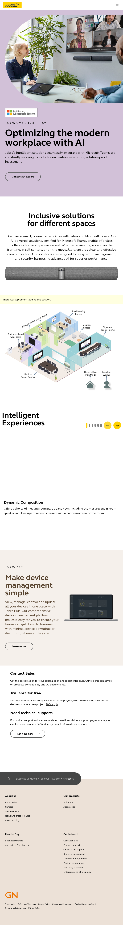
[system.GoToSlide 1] (89, 425)
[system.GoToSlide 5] (101, 425)
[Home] (8, 779)
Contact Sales (70, 840)
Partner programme (73, 863)
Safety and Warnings (27, 904)
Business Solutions (26, 778)
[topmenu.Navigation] (117, 5)
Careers (9, 807)
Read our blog (12, 820)
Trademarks (10, 904)
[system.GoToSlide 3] (95, 425)
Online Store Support (74, 849)
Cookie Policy (44, 904)
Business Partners (14, 840)
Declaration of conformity (86, 904)
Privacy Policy (34, 908)
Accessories (69, 807)
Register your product (74, 854)
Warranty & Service (73, 867)
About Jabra (11, 802)
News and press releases (17, 815)
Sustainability (12, 811)
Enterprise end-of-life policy (77, 872)
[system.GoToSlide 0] (86, 425)
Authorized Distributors (17, 845)
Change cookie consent (62, 904)
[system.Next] (117, 425)
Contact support (71, 845)
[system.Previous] (107, 425)
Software (68, 802)
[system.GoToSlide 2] (92, 425)
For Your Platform (50, 778)
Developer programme (75, 858)
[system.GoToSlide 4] (98, 425)
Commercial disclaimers (15, 908)
